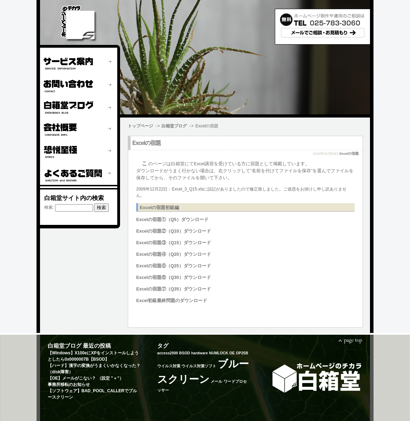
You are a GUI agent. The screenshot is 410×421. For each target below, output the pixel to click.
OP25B (242, 352)
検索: (49, 207)
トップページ (140, 125)
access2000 (167, 352)
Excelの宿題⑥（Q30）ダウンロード (173, 277)
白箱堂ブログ (174, 125)
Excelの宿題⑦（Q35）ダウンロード (173, 288)
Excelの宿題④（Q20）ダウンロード (173, 254)
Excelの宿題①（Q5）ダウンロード (172, 219)
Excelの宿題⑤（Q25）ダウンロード (173, 265)
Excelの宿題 (146, 143)
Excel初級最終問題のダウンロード (171, 300)
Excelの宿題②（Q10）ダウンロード (173, 230)
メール (216, 381)
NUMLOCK (218, 352)
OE (231, 352)
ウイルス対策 (168, 365)
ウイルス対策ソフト (198, 365)
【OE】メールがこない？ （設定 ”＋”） (86, 377)
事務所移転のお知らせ (69, 384)
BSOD (184, 352)
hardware (199, 352)
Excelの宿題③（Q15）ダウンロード (173, 242)
